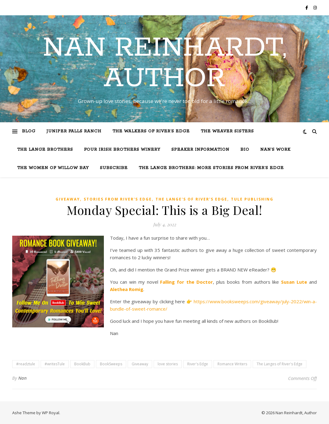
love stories (168, 364)
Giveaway (68, 199)
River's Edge (197, 364)
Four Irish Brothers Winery (122, 149)
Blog (28, 131)
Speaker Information (200, 149)
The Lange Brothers (45, 149)
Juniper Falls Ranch (73, 131)
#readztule (25, 364)
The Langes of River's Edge (279, 364)
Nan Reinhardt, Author (165, 63)
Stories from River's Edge (118, 199)
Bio (244, 149)
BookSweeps (111, 364)
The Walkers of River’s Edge (151, 131)
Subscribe (114, 168)
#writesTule (55, 364)
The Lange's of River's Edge (191, 199)
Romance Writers (232, 364)
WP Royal (50, 412)
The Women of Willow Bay (53, 168)
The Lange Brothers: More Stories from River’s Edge (211, 168)
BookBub (82, 364)
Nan (22, 378)
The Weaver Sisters (227, 131)
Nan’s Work (275, 149)
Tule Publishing (252, 199)
